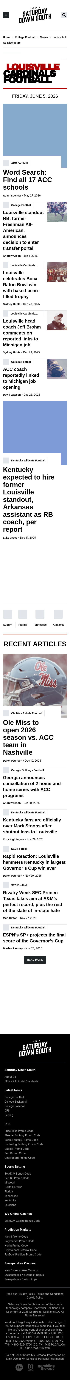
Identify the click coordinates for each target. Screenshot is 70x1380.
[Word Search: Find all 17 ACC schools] (35, 136)
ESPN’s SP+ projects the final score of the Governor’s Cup (34, 937)
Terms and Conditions (49, 1293)
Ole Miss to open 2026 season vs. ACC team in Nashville (28, 737)
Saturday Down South (19, 1069)
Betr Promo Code (15, 1153)
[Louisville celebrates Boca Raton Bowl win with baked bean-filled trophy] (57, 272)
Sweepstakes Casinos (20, 1263)
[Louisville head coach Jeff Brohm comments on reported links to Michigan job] (57, 320)
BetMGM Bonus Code (17, 1173)
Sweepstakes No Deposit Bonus (24, 1274)
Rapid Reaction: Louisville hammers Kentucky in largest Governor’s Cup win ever (34, 862)
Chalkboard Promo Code (19, 1157)
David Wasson (12, 394)
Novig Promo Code (16, 1245)
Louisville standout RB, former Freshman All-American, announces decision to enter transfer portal (23, 230)
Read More (35, 959)
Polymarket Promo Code (19, 1241)
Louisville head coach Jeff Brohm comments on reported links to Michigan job (22, 332)
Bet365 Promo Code (16, 1178)
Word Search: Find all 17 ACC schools (27, 180)
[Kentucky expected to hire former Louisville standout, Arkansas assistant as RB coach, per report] (35, 433)
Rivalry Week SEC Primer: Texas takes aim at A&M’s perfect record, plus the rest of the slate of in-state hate (32, 901)
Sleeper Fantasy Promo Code (22, 1135)
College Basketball (15, 1101)
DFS (7, 1110)
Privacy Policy (26, 1293)
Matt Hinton (10, 918)
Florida (22, 624)
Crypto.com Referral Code (20, 1250)
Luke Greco (10, 537)
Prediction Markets (17, 1229)
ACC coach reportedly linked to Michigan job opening (21, 378)
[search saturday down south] (64, 15)
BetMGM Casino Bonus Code (22, 1220)
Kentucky (10, 1200)
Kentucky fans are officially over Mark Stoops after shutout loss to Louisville (32, 825)
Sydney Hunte (11, 304)
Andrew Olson (12, 255)
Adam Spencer (12, 195)
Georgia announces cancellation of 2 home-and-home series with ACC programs (32, 786)
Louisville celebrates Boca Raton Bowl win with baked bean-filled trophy (21, 284)
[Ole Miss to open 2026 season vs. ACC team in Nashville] (35, 686)
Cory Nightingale (13, 839)
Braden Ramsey (13, 948)
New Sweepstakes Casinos (21, 1270)
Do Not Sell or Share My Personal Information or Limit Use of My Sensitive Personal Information (35, 1356)
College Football (14, 1097)
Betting (8, 1115)
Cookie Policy (35, 1297)
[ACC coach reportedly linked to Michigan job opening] (57, 369)
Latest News (13, 1090)
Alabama (58, 624)
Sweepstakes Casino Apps (20, 1279)
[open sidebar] (6, 15)
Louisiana (10, 1204)
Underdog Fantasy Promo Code (23, 1144)
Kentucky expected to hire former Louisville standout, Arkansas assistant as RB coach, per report (29, 499)
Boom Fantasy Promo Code (21, 1139)
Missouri (9, 1182)
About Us (10, 1076)
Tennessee (39, 624)
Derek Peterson (12, 760)
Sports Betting (14, 1166)
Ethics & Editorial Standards (21, 1081)
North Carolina (13, 1187)
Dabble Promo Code (16, 1148)
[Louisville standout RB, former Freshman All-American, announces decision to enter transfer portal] (57, 212)
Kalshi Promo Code (16, 1236)
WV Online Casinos (18, 1213)
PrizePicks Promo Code (18, 1130)
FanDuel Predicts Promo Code (22, 1254)
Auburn (7, 624)
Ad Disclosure (12, 42)
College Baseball (14, 1106)
